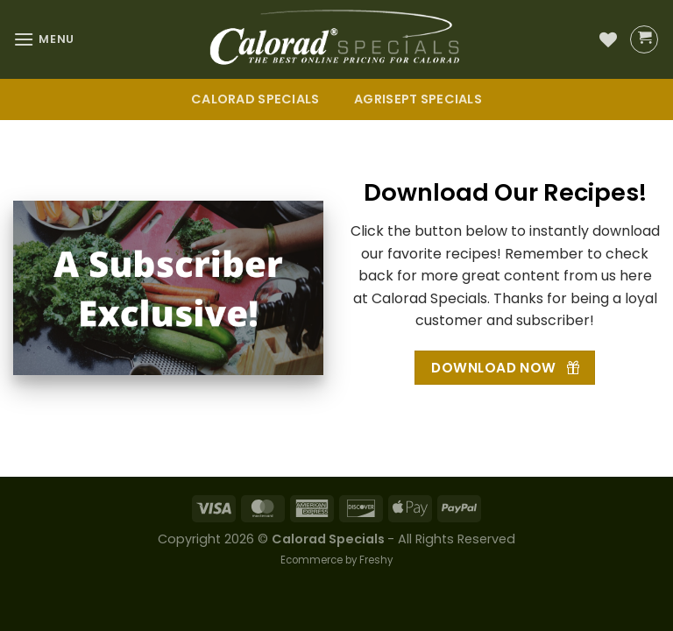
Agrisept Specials (418, 99)
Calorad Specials (255, 99)
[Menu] (43, 39)
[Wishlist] (608, 39)
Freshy (376, 560)
